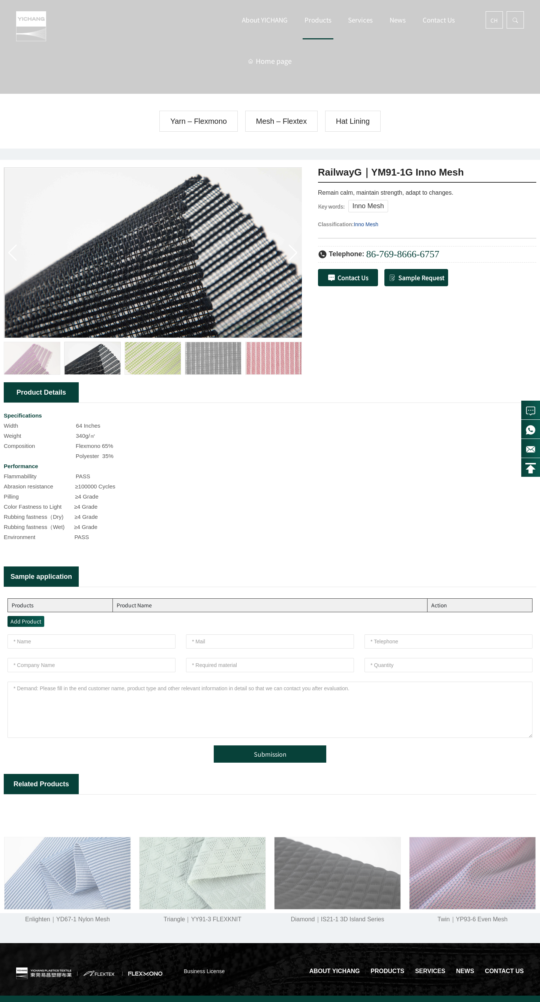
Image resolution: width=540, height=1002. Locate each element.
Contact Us (439, 19)
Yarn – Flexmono (198, 121)
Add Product (25, 621)
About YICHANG (265, 19)
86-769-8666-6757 (402, 254)
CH (494, 20)
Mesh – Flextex (281, 121)
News (398, 19)
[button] (293, 253)
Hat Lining (353, 121)
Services (360, 19)
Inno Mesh (368, 206)
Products (318, 19)
